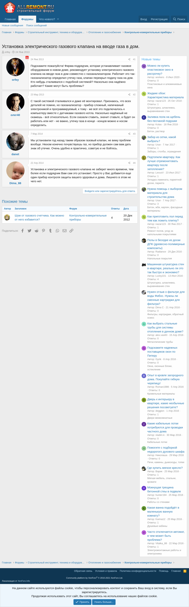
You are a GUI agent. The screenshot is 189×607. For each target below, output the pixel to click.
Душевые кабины (157, 526)
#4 (134, 163)
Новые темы (151, 59)
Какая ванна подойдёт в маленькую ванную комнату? (163, 511)
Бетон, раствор (156, 131)
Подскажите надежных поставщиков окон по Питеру (162, 351)
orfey (7, 52)
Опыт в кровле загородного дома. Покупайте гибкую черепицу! (165, 379)
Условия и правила (106, 570)
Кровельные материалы (161, 393)
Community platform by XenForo (94, 578)
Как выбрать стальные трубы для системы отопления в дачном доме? (165, 327)
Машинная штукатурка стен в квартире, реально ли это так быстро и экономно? (165, 268)
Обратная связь (83, 570)
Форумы (27, 19)
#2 (134, 94)
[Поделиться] (129, 59)
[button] (58, 19)
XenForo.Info (24, 581)
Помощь (163, 570)
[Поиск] (179, 19)
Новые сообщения (12, 25)
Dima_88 (15, 183)
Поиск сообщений (36, 25)
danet (15, 154)
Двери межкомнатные (159, 417)
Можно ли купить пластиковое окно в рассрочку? (160, 69)
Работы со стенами (158, 502)
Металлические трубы (160, 341)
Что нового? (47, 19)
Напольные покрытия (159, 258)
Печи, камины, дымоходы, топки (165, 462)
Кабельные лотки (157, 442)
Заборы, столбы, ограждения (164, 151)
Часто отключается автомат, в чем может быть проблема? (166, 535)
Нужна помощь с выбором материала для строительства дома (164, 192)
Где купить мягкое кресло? (165, 467)
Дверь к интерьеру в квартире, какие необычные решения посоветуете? (165, 403)
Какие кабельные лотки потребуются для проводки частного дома (165, 427)
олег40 (15, 115)
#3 (134, 134)
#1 (134, 59)
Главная (10, 19)
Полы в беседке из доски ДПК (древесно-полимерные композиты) (166, 244)
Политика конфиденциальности (138, 570)
